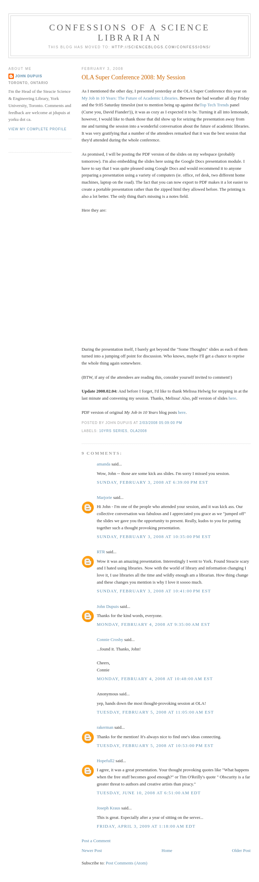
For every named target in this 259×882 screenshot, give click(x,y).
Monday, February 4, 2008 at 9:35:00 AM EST (153, 624)
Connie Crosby (110, 639)
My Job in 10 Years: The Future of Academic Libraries (129, 98)
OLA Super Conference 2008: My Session (133, 77)
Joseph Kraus (108, 807)
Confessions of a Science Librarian (129, 33)
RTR (101, 551)
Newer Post (92, 850)
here (232, 398)
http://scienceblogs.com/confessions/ (161, 47)
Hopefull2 (106, 760)
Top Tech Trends (214, 104)
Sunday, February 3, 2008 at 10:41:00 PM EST (154, 590)
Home (167, 850)
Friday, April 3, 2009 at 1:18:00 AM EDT (146, 826)
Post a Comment (96, 840)
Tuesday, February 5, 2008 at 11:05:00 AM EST (155, 712)
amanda (103, 463)
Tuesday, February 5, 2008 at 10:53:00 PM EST (155, 745)
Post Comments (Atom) (126, 862)
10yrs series (113, 431)
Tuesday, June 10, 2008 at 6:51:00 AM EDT (149, 792)
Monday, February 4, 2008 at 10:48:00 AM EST (155, 678)
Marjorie (104, 497)
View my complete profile (37, 129)
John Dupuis (108, 606)
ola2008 (138, 431)
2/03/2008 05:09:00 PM (161, 423)
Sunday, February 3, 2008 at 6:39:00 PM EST (152, 482)
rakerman (105, 727)
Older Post (241, 850)
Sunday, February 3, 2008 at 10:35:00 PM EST (154, 536)
